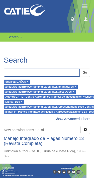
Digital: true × (13, 101)
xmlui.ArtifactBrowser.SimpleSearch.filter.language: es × (40, 86)
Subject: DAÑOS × (16, 81)
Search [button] (15, 37)
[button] (72, 19)
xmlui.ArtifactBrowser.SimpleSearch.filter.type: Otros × (39, 91)
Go (85, 72)
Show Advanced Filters (72, 119)
